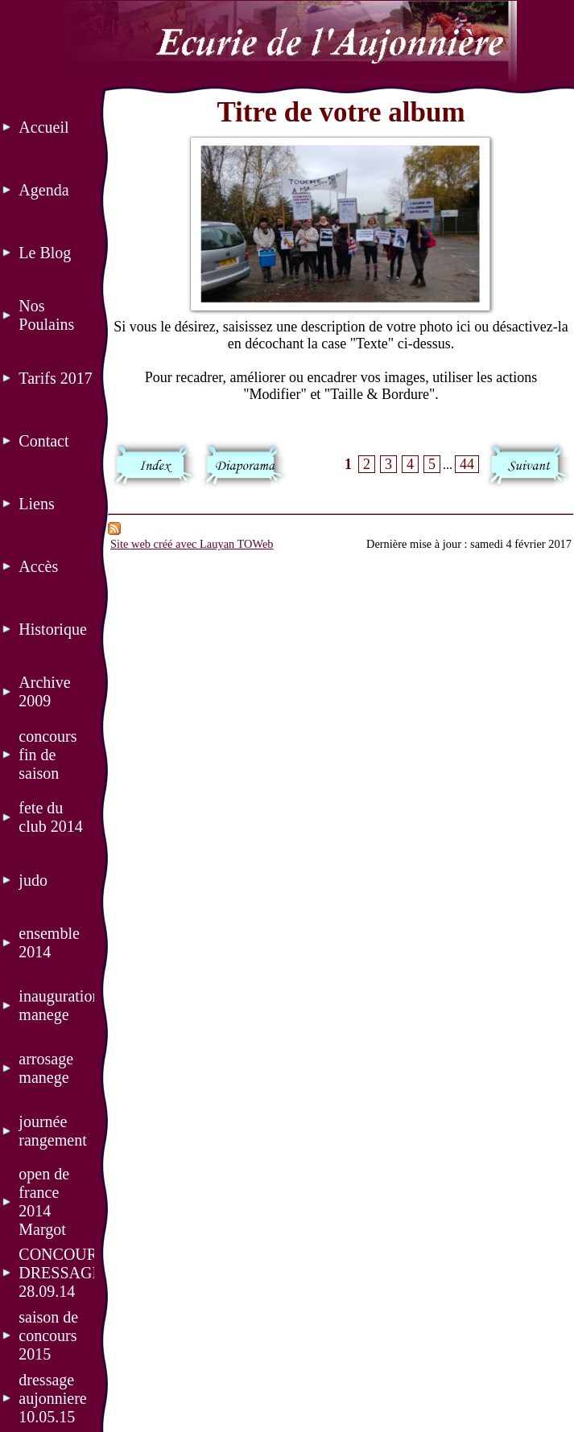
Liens (36, 503)
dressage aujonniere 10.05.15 (52, 1398)
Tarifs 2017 (55, 378)
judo (33, 880)
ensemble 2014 (49, 942)
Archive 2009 (44, 691)
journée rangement (52, 1131)
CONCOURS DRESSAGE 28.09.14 (56, 1272)
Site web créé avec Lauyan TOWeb (192, 543)
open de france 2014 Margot (44, 1201)
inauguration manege (56, 1005)
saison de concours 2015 (48, 1335)
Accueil (43, 127)
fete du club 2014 (50, 817)
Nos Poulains (46, 315)
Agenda (43, 190)
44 (467, 464)
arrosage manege (46, 1068)
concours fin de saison (47, 754)
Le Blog (45, 252)
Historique (52, 629)
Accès (38, 566)
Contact (43, 441)
